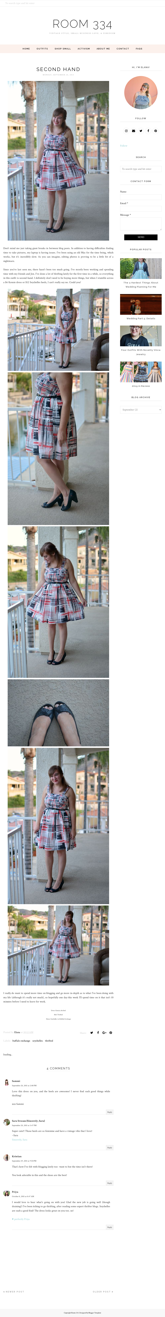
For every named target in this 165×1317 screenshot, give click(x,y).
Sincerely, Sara (19, 1139)
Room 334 (82, 23)
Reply (109, 1112)
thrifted (49, 1041)
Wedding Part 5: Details (141, 318)
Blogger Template (94, 1313)
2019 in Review (141, 386)
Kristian (16, 1156)
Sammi (16, 1081)
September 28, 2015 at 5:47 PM (24, 1125)
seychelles (37, 1041)
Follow (123, 146)
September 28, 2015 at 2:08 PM (24, 1085)
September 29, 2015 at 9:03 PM (24, 1161)
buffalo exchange (21, 1041)
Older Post (102, 1292)
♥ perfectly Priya (21, 1219)
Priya (15, 1192)
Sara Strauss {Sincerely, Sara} (28, 1121)
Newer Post (15, 1292)
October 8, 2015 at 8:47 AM (23, 1196)
